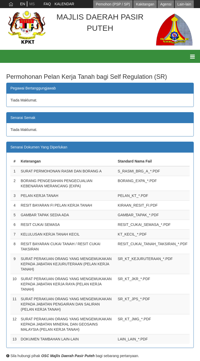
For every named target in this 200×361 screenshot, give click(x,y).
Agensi (165, 4)
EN (22, 4)
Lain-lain (184, 4)
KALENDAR (64, 4)
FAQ (47, 4)
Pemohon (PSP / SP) (113, 4)
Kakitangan (145, 4)
